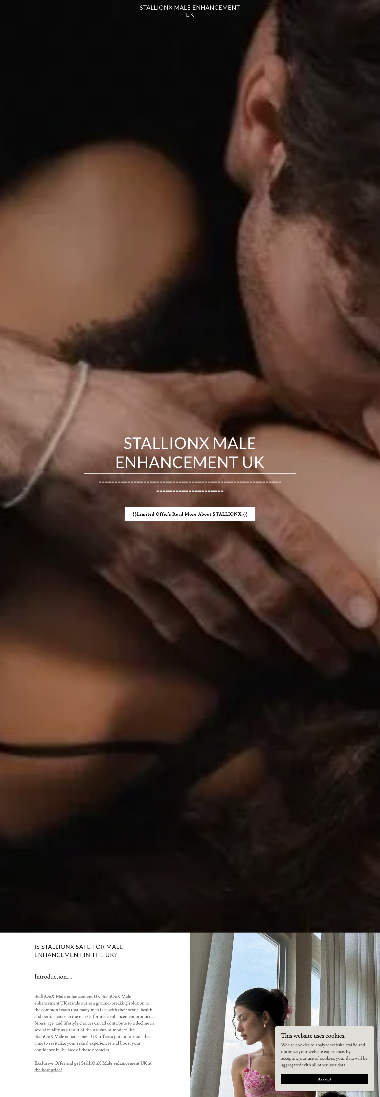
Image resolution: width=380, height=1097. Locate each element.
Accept (324, 1079)
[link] (190, 15)
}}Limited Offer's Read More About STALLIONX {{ (190, 514)
